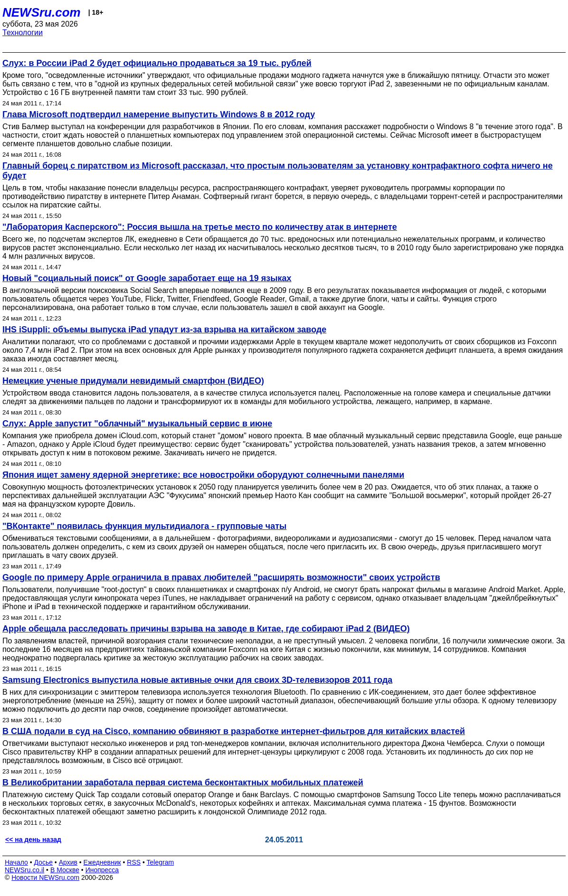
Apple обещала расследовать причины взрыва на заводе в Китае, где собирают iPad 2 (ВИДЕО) (206, 628)
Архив (68, 862)
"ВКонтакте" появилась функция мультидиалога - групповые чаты (144, 526)
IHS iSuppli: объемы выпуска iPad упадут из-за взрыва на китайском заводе (164, 329)
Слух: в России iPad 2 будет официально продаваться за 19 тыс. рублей (157, 63)
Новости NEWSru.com (45, 877)
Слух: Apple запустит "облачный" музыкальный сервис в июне (137, 423)
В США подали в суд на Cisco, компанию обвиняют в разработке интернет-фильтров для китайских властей (233, 731)
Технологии (22, 32)
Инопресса (102, 870)
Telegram (160, 862)
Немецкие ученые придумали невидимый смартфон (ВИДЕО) (133, 381)
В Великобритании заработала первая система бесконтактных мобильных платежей (182, 782)
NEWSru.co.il (24, 870)
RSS (134, 862)
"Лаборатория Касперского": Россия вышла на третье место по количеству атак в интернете (199, 227)
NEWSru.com (41, 12)
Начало (16, 862)
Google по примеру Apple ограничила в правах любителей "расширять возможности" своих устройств (221, 577)
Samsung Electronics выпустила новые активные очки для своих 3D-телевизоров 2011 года (197, 680)
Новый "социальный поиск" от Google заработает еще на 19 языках (147, 278)
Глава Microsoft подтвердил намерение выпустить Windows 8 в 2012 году (158, 114)
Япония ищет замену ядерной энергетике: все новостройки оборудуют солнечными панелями (203, 475)
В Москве (64, 870)
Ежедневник (102, 862)
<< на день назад (33, 839)
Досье (43, 862)
